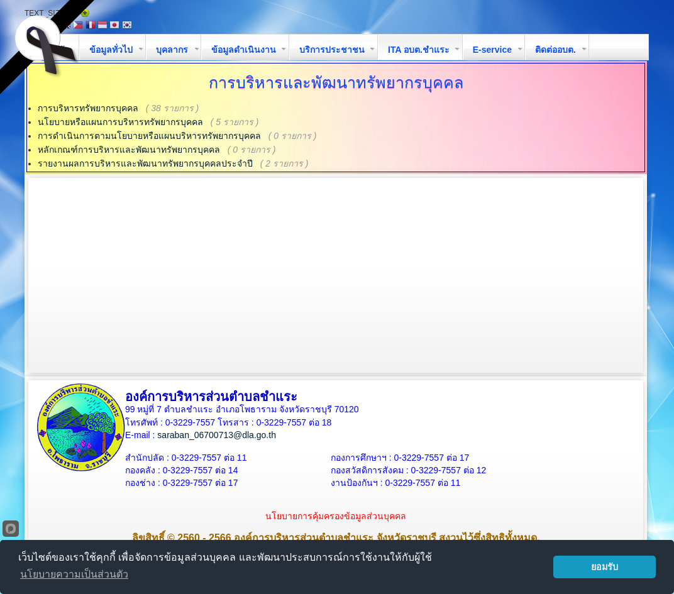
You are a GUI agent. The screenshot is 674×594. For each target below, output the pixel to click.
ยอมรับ (604, 567)
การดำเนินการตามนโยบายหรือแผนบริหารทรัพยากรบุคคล (149, 136)
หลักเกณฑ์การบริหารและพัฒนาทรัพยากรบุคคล (129, 150)
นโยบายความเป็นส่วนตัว (74, 574)
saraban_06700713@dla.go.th (216, 435)
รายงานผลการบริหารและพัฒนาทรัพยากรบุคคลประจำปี (145, 163)
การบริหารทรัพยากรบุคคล (88, 108)
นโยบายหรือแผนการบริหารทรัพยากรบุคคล (120, 122)
